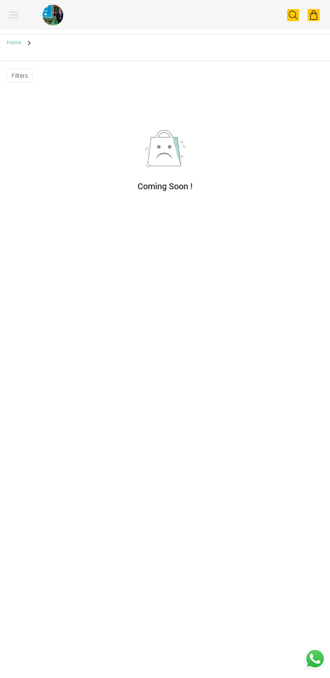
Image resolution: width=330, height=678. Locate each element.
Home (14, 43)
